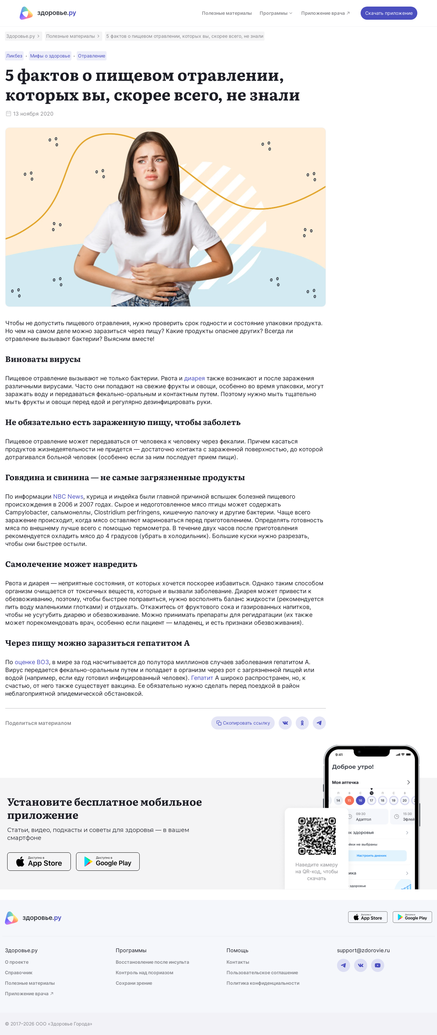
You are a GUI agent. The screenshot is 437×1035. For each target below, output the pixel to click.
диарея (194, 378)
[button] (23, 36)
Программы (276, 13)
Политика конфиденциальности (263, 983)
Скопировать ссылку (243, 723)
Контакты (238, 962)
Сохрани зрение (134, 983)
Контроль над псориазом (144, 972)
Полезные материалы (227, 13)
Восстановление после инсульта (152, 962)
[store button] (39, 862)
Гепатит (202, 677)
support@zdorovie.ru (363, 950)
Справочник (18, 972)
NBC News (68, 496)
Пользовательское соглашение (262, 972)
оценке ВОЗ (32, 662)
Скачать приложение (389, 13)
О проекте (17, 962)
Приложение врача (326, 13)
